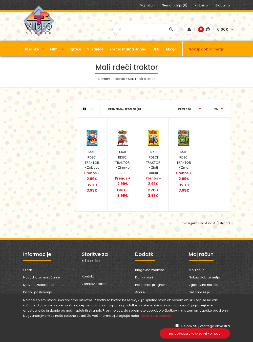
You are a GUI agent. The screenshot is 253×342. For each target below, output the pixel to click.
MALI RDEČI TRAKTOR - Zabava (92, 160)
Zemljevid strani (94, 283)
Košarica (201, 5)
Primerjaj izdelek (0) (124, 109)
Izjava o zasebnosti (38, 284)
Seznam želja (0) (174, 5)
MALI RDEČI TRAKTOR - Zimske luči (122, 162)
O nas (28, 270)
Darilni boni (144, 277)
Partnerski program (151, 284)
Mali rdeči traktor (141, 78)
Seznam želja (199, 292)
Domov (104, 78)
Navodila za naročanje (41, 277)
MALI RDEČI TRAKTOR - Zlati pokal (153, 162)
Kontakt (88, 276)
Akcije (140, 292)
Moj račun (147, 5)
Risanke (119, 78)
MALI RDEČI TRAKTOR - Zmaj (184, 160)
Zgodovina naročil (203, 284)
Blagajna (222, 5)
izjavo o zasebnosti (155, 315)
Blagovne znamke (149, 270)
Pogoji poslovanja (37, 292)
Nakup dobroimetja (204, 277)
